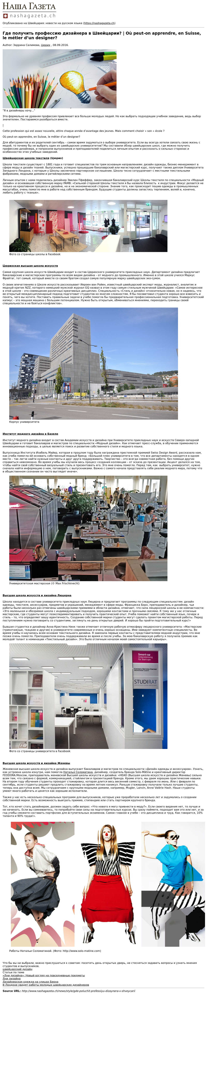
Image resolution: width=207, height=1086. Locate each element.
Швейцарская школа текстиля (26, 158)
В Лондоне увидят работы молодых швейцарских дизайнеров (46, 984)
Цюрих (45, 45)
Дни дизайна (12, 978)
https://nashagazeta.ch (99, 23)
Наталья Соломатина (78, 772)
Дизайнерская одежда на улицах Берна (30, 981)
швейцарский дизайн (17, 969)
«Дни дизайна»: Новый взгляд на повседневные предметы (44, 975)
